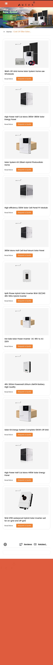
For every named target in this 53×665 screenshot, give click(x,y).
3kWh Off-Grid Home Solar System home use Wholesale (24, 72)
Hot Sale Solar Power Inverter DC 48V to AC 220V (23, 340)
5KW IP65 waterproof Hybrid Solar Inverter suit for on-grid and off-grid (25, 519)
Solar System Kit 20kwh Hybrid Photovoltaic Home (23, 163)
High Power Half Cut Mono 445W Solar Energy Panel (24, 474)
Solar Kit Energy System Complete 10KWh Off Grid (26, 429)
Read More (8, 79)
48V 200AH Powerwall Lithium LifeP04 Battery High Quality (24, 386)
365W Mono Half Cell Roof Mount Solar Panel (24, 250)
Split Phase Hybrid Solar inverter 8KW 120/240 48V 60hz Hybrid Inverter (24, 295)
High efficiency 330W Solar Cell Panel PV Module (26, 207)
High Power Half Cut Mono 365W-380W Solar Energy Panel (24, 118)
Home (9, 31)
